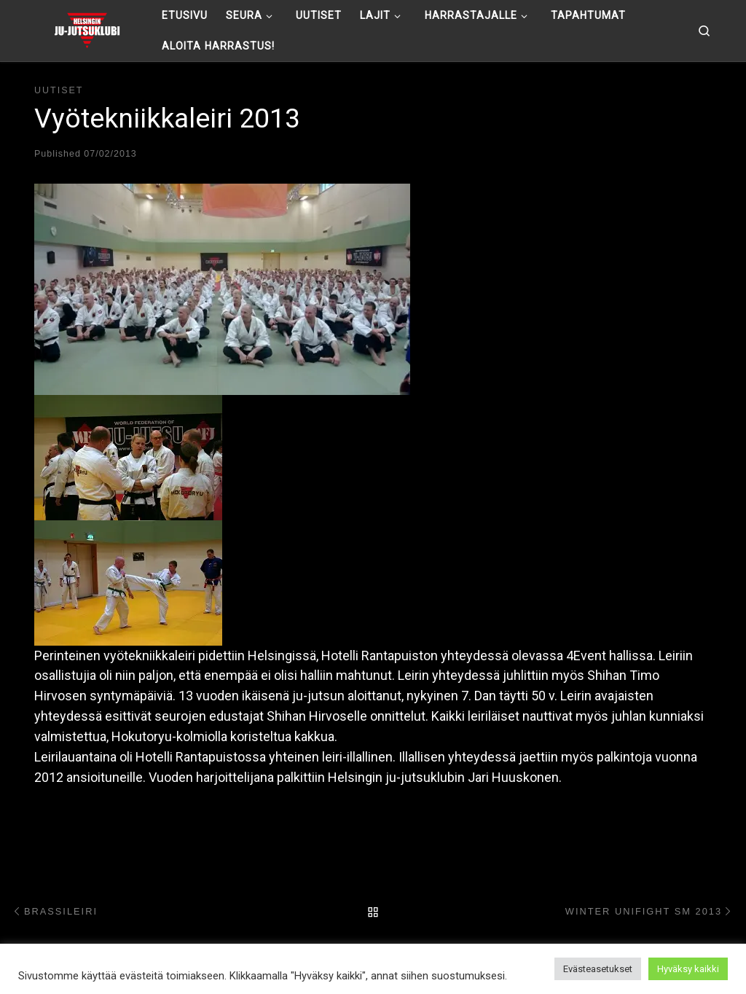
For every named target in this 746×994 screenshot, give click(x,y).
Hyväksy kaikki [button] (688, 968)
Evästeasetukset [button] (597, 968)
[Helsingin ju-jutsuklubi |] (87, 29)
